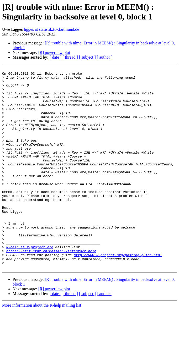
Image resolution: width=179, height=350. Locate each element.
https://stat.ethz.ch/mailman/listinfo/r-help (51, 288)
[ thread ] (70, 57)
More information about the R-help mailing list (41, 345)
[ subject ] (87, 57)
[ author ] (105, 57)
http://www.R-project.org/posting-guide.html (118, 292)
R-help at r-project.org (29, 283)
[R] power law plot (54, 52)
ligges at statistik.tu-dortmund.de (51, 29)
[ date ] (55, 57)
